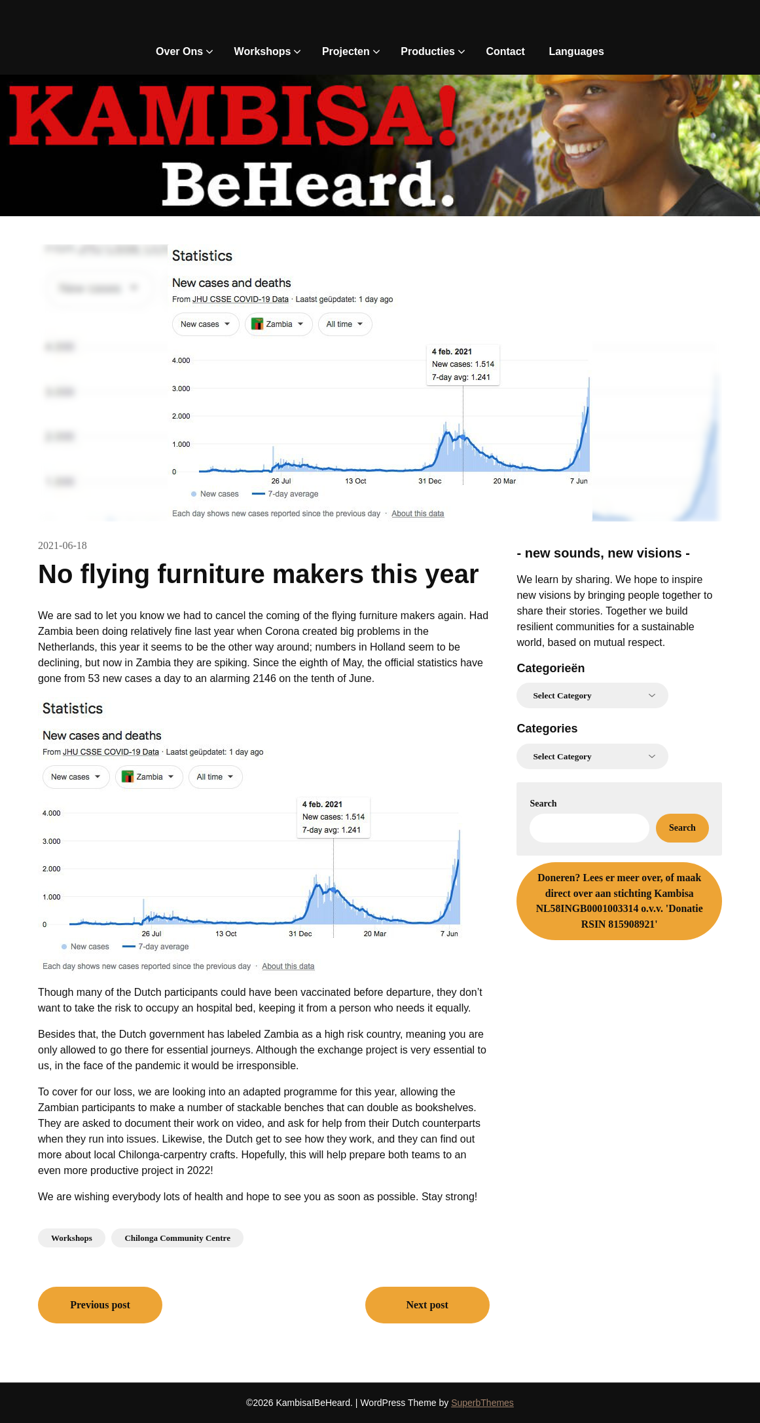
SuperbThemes (482, 1402)
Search (543, 803)
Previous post (100, 1304)
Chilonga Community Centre (177, 1238)
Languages (576, 51)
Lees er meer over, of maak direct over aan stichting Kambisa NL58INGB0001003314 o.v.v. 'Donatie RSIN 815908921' (619, 901)
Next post (427, 1304)
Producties (428, 51)
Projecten (346, 51)
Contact (505, 51)
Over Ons (179, 51)
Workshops (262, 51)
